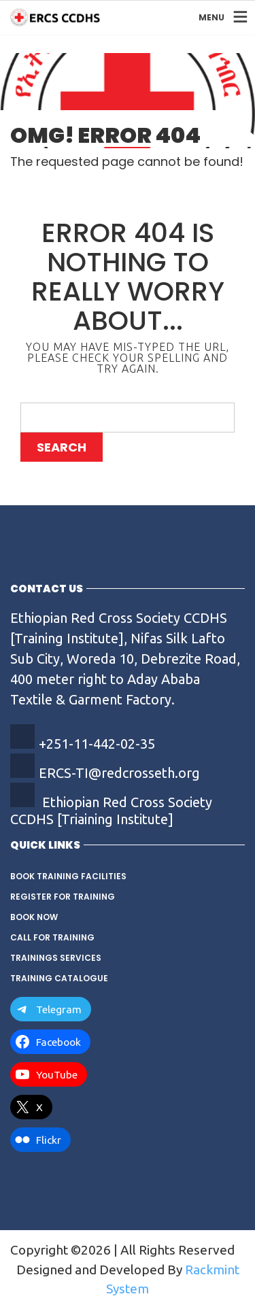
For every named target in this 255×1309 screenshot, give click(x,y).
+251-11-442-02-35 (97, 743)
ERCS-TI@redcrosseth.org (119, 773)
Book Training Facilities (68, 876)
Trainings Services (55, 958)
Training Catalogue (59, 978)
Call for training (52, 937)
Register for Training (62, 896)
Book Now (34, 917)
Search (61, 447)
